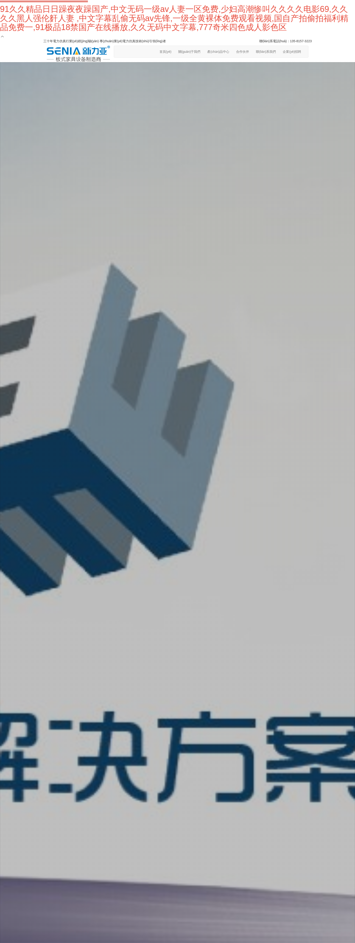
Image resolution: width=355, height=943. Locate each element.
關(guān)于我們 (189, 51)
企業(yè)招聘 (292, 51)
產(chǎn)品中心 (218, 51)
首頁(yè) (165, 51)
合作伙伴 (242, 51)
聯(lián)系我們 (266, 51)
